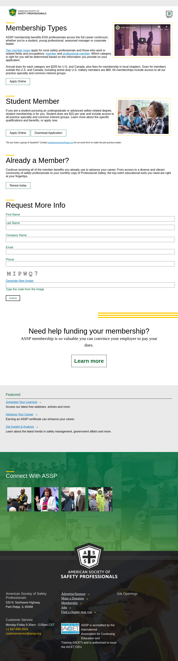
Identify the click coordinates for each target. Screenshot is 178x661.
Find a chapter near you (76, 612)
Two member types (18, 50)
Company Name (16, 235)
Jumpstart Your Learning (21, 402)
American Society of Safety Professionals (28, 13)
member (51, 53)
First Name (13, 214)
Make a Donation (72, 598)
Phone (10, 259)
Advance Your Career (19, 414)
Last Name (13, 223)
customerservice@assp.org (23, 633)
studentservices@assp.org (61, 142)
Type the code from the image (25, 289)
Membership (69, 603)
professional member (76, 53)
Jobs (64, 607)
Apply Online (18, 81)
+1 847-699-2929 (17, 629)
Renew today (18, 185)
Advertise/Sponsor (73, 594)
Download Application (48, 132)
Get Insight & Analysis (20, 426)
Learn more (89, 361)
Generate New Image (19, 280)
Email (9, 247)
